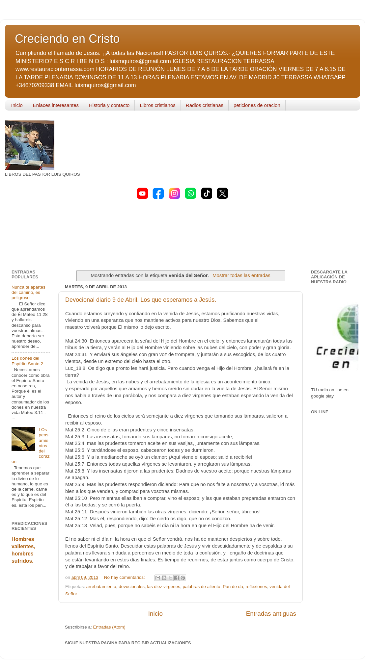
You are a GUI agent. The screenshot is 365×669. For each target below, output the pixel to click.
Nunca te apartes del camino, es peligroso (28, 292)
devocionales (132, 586)
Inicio (17, 105)
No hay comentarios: (125, 577)
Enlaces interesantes (56, 105)
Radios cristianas (204, 105)
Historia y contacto (109, 105)
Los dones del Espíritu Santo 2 (27, 361)
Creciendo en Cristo (67, 38)
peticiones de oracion (257, 105)
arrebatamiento (101, 586)
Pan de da (233, 586)
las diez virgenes (163, 586)
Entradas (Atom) (109, 627)
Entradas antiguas (271, 613)
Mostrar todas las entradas (241, 275)
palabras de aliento (201, 586)
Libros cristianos (157, 105)
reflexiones (256, 586)
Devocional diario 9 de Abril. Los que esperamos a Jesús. (140, 299)
